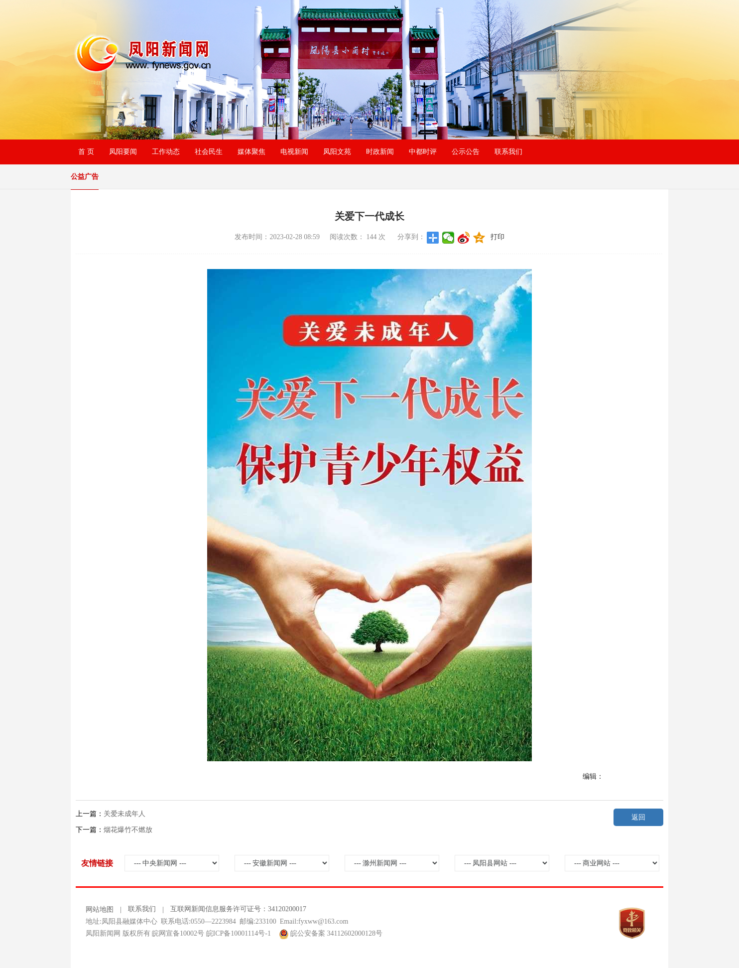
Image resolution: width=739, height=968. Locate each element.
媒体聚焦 (251, 151)
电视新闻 (294, 151)
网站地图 (100, 909)
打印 (497, 237)
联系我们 (508, 151)
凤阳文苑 (337, 151)
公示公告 (466, 151)
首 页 (86, 151)
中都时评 (423, 151)
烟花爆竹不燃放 (128, 829)
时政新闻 (380, 151)
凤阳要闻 (123, 151)
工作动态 (166, 151)
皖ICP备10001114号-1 (238, 933)
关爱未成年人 (124, 814)
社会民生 (209, 151)
